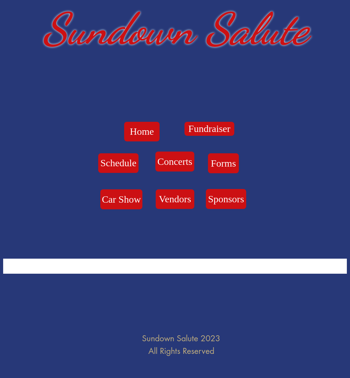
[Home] (142, 131)
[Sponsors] (226, 199)
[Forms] (223, 163)
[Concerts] (174, 162)
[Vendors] (175, 199)
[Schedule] (118, 163)
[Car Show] (121, 199)
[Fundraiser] (209, 129)
